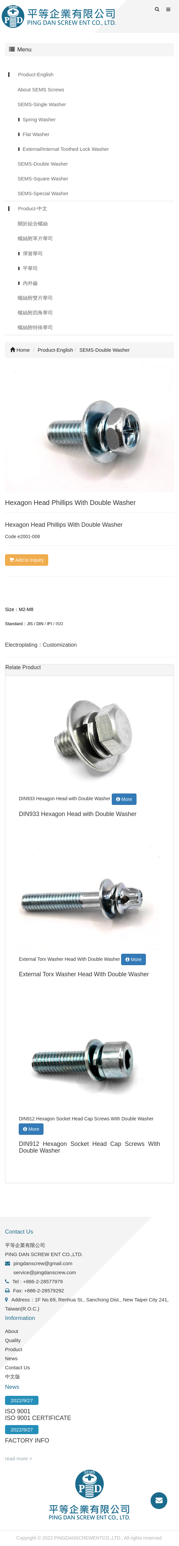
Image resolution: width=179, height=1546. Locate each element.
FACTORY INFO (27, 1440)
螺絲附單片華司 (35, 238)
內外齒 (30, 283)
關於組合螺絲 (33, 223)
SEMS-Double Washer (43, 164)
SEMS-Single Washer (42, 104)
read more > (18, 1458)
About (11, 1331)
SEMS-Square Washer (43, 178)
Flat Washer (36, 134)
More (124, 799)
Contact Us (17, 1367)
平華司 (30, 268)
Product (13, 1349)
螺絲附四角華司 (35, 312)
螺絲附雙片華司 (35, 298)
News (11, 1358)
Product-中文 (32, 208)
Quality (13, 1340)
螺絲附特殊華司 (35, 327)
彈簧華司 (33, 253)
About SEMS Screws (41, 89)
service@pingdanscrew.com (44, 1272)
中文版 (12, 1376)
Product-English (36, 74)
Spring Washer (39, 119)
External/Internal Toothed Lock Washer (66, 149)
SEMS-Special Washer (43, 193)
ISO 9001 (17, 1411)
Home (20, 350)
